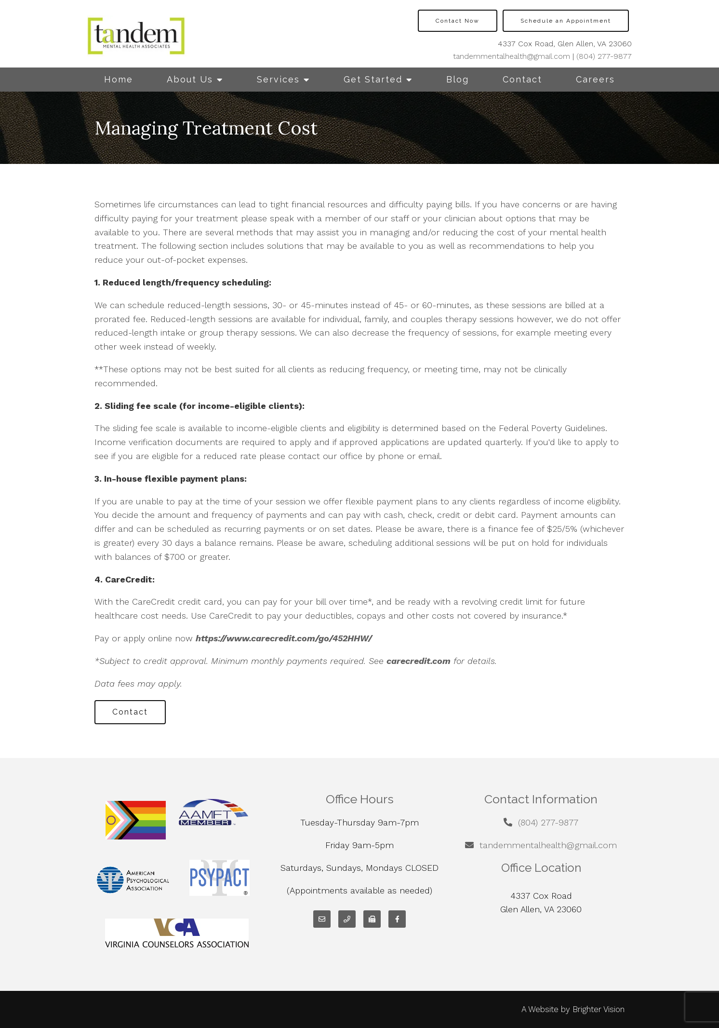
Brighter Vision (599, 1009)
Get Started (373, 79)
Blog (457, 79)
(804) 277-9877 (604, 56)
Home (118, 79)
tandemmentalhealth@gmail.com (511, 56)
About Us (190, 79)
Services (278, 79)
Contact (522, 79)
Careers (595, 79)
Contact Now (457, 20)
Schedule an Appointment (565, 20)
